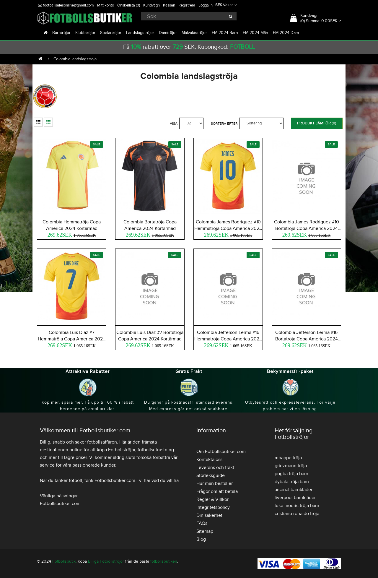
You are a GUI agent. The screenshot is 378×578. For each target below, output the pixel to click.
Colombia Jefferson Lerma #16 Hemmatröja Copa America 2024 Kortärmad (228, 338)
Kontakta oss (209, 459)
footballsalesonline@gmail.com (66, 5)
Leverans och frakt (215, 467)
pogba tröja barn (291, 474)
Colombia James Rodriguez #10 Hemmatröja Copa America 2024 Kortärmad (228, 228)
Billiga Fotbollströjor (106, 561)
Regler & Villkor (212, 499)
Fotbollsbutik (64, 561)
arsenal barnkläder (293, 490)
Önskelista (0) (128, 5)
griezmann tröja (291, 466)
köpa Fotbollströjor (116, 450)
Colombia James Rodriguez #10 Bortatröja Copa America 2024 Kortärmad (306, 228)
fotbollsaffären (102, 442)
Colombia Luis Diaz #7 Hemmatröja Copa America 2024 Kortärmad (71, 338)
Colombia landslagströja (75, 58)
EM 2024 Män (255, 32)
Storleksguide (210, 475)
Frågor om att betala (217, 491)
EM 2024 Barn (225, 32)
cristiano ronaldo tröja (297, 514)
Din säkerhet (209, 515)
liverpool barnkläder (295, 498)
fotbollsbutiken (163, 561)
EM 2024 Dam (286, 32)
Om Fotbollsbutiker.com (221, 451)
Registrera (186, 5)
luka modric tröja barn (297, 506)
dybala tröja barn (292, 482)
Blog (201, 539)
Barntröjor (61, 32)
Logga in (205, 5)
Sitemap (204, 531)
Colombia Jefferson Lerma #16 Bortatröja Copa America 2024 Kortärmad (306, 338)
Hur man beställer (214, 483)
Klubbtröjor (85, 32)
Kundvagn (151, 5)
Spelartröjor (110, 32)
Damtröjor (168, 32)
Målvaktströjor (194, 32)
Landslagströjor (140, 32)
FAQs (201, 523)
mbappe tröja (288, 458)
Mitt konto (105, 5)
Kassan (169, 5)
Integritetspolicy (213, 507)
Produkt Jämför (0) (316, 123)
